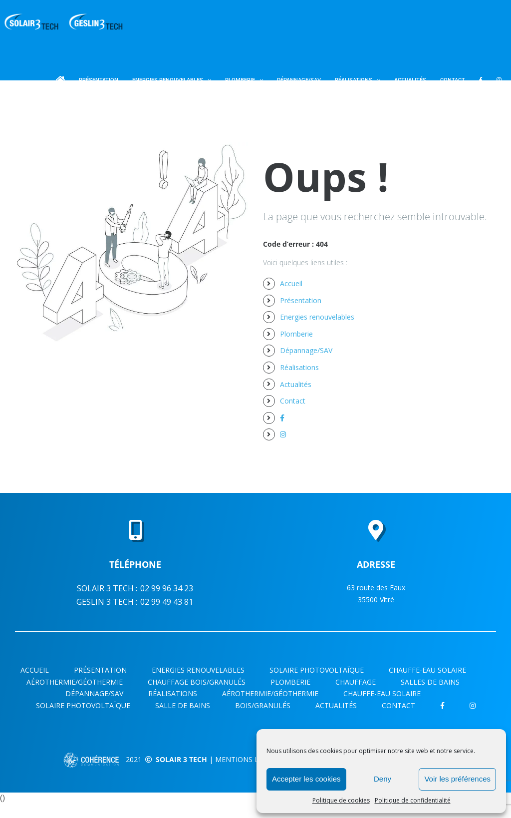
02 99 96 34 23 (166, 588)
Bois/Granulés (262, 705)
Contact (292, 401)
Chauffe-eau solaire (382, 693)
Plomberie (296, 334)
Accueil (291, 283)
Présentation (300, 300)
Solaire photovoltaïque (316, 670)
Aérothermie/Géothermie (270, 693)
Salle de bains (182, 705)
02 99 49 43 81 (166, 601)
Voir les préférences (457, 779)
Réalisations (299, 367)
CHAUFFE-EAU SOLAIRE (427, 670)
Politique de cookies (341, 800)
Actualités (295, 384)
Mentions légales (249, 759)
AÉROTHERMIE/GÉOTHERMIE (74, 682)
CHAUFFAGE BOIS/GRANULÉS (197, 682)
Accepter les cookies (306, 779)
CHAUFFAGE (355, 682)
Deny (382, 779)
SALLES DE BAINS (430, 682)
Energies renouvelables (317, 317)
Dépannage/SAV (306, 350)
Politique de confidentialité (413, 800)
